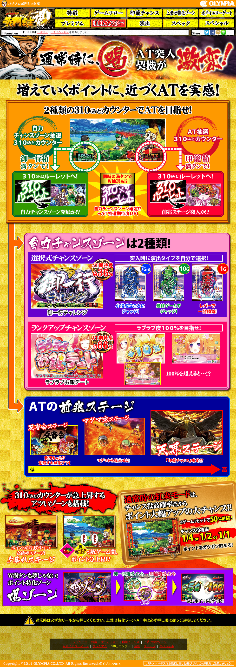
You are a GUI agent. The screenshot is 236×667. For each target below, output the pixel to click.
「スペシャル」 (60, 32)
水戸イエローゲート (76, 646)
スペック (150, 646)
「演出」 (42, 32)
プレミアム (99, 646)
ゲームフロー (109, 642)
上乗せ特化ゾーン (155, 642)
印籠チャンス (130, 642)
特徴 (94, 642)
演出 (137, 646)
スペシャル (166, 646)
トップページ (78, 642)
